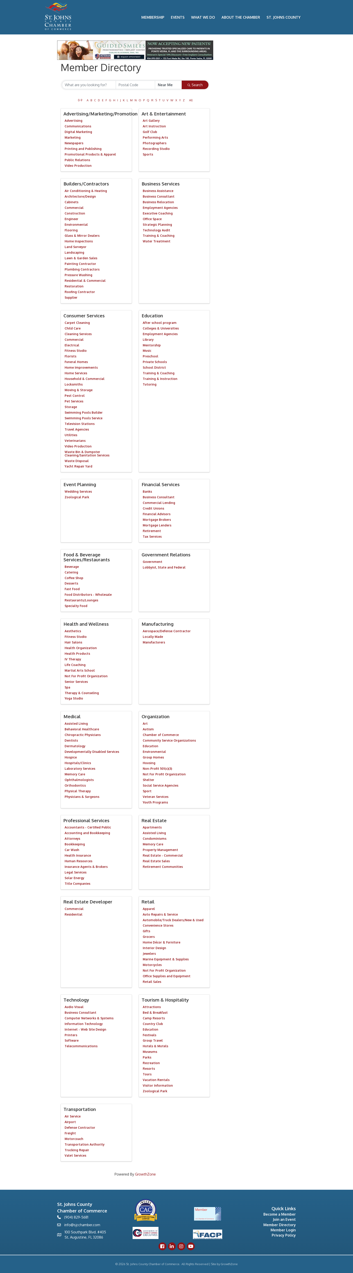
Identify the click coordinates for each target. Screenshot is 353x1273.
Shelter (148, 780)
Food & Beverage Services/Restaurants (86, 557)
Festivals (149, 1035)
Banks (147, 491)
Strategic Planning (157, 224)
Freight (70, 1133)
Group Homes (153, 757)
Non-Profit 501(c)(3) (157, 768)
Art (145, 723)
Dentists (71, 740)
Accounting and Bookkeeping (87, 833)
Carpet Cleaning (77, 323)
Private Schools (155, 362)
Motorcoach (74, 1139)
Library (148, 339)
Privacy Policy (284, 1235)
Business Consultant (158, 196)
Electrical (72, 345)
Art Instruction (154, 126)
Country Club (153, 1024)
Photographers (154, 143)
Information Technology (84, 1024)
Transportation (79, 1109)
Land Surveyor (75, 247)
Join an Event (284, 1219)
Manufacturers (154, 642)
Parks (147, 1057)
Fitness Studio (76, 350)
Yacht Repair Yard (78, 466)
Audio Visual (74, 1007)
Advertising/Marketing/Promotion (100, 114)
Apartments (152, 827)
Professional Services (86, 820)
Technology (76, 1000)
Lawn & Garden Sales (81, 258)
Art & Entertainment (164, 114)
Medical (72, 716)
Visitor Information (158, 1085)
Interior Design (154, 948)
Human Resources (78, 861)
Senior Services (76, 682)
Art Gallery (151, 120)
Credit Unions (153, 508)
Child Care (73, 328)
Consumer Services (84, 315)
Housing (149, 763)
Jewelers (149, 953)
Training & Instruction (160, 379)
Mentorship (152, 345)
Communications (78, 126)
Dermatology (75, 746)
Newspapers (74, 143)
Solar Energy (74, 878)
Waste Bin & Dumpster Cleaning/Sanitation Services (87, 453)
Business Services (161, 184)
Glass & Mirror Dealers (82, 235)
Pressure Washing (78, 275)
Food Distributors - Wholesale (88, 594)
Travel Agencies (77, 429)
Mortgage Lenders (157, 525)
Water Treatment (156, 241)
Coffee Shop (74, 578)
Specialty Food (76, 606)
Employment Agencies (160, 208)
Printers (71, 1035)
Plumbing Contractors (82, 269)
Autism (148, 729)
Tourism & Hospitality (165, 1000)
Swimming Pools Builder (84, 412)
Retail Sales (152, 982)
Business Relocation (158, 202)
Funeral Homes (76, 362)
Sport (147, 791)
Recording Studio (156, 149)
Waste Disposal (77, 461)
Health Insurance (78, 855)
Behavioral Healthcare (82, 729)
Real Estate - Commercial (163, 855)
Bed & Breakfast (155, 1012)
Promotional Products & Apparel (90, 154)
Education (152, 315)
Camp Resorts (154, 1018)
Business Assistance (158, 191)
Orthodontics (75, 785)
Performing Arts (155, 137)
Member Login (283, 1230)
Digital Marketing (78, 132)
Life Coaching (75, 665)
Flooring (71, 230)
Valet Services (75, 1155)
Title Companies (77, 883)
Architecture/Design (80, 196)
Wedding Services (78, 491)
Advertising (73, 120)
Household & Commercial (84, 379)
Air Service (73, 1116)
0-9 (80, 100)
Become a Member (279, 1214)
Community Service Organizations (169, 740)
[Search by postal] (135, 85)
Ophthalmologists (79, 780)
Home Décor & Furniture (161, 942)
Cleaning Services (78, 334)
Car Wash (72, 850)
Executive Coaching (158, 213)
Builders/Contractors (86, 184)
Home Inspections (79, 241)
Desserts (71, 583)
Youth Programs (155, 802)
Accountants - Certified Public (88, 827)
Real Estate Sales (156, 861)
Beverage (72, 567)
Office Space (152, 219)
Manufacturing (158, 624)
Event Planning (79, 484)
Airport (70, 1122)
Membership (152, 17)
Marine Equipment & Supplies (166, 959)
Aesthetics (73, 631)
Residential (73, 914)
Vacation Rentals (156, 1080)
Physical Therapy (78, 791)
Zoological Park (77, 497)
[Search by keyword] (89, 85)
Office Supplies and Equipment (166, 976)
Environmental (76, 224)
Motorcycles (152, 965)
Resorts (149, 1068)
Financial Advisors (156, 514)
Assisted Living (76, 723)
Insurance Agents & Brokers (86, 867)
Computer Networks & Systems (89, 1018)
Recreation (151, 1063)
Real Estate (154, 820)
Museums (150, 1052)
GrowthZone (145, 1174)
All (191, 100)
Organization (156, 716)
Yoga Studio (74, 698)
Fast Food (72, 589)
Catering (71, 572)
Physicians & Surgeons (82, 797)
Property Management (160, 850)
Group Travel (153, 1040)
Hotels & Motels (155, 1046)
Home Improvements (81, 367)
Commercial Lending (159, 503)
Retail (148, 902)
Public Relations (77, 160)
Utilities (71, 435)
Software (72, 1040)
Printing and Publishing (83, 149)
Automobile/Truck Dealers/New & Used (173, 920)
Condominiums (154, 838)
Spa (67, 687)
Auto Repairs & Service (160, 914)
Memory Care (75, 774)
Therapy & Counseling (82, 693)
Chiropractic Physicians (83, 735)
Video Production (78, 165)
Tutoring (149, 384)
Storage (71, 407)
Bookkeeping (75, 844)
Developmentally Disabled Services (92, 752)
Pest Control (75, 395)
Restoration (74, 286)
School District (154, 367)
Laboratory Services (80, 768)
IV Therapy (73, 659)
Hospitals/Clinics (78, 763)
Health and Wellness (86, 624)
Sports (148, 154)
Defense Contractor (80, 1127)
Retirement (152, 531)
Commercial (74, 208)
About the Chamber (241, 17)
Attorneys (72, 838)
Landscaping (74, 252)
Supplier (71, 297)
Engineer (71, 219)
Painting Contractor (80, 264)
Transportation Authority (84, 1144)
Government (152, 562)
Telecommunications (81, 1046)
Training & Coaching (158, 235)
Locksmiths (74, 384)
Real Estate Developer (87, 902)
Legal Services (75, 872)
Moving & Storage (79, 390)
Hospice (71, 757)
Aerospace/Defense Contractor (167, 631)
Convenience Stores (158, 925)
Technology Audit (156, 230)
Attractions (152, 1007)
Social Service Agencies (160, 785)
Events (178, 17)
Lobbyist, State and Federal (164, 567)
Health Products (77, 653)
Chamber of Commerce (161, 735)
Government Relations (166, 555)
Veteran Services (155, 797)
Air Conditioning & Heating (86, 191)
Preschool (150, 356)
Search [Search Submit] (195, 85)
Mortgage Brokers (157, 519)
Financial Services (161, 484)
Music (147, 350)
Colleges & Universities (161, 328)
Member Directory (279, 1225)
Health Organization (81, 648)
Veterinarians (75, 440)
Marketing (73, 137)
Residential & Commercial (85, 280)
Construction (75, 213)
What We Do (203, 17)
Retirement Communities (163, 867)
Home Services (76, 373)
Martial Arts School (80, 670)
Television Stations (80, 424)
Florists (70, 356)
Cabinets (71, 202)
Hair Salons (73, 642)
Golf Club (150, 132)
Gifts (146, 931)
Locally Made (153, 637)
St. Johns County (284, 17)
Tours (147, 1074)
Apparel (149, 909)
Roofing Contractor (80, 292)
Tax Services (152, 536)
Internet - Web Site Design (85, 1029)
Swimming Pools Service (83, 418)
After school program (159, 323)
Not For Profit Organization (86, 676)
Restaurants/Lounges (81, 600)
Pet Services (74, 401)
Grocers (149, 937)
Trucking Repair (77, 1150)
